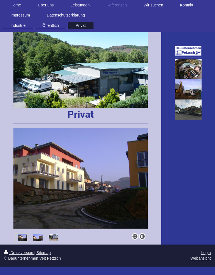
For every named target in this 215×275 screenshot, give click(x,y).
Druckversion (19, 252)
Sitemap (43, 252)
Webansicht (200, 258)
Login (206, 252)
